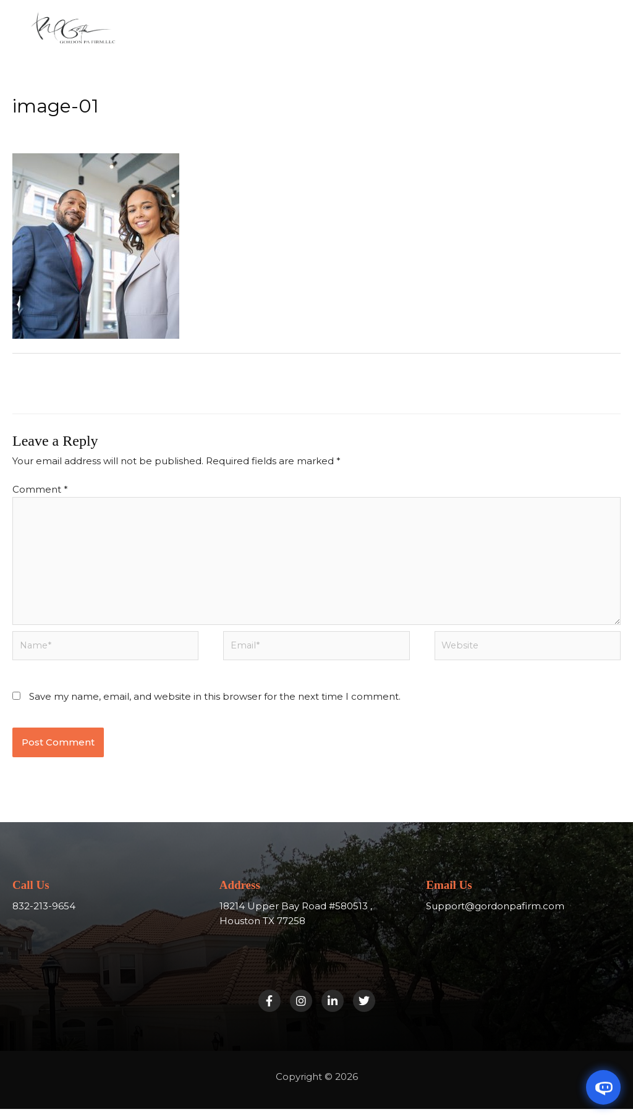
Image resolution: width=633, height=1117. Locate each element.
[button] (366, 39)
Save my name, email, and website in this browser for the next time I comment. (215, 704)
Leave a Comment (56, 128)
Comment (40, 490)
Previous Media (55, 383)
